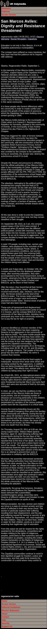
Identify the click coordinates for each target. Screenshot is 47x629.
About (4, 614)
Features (6, 11)
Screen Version (9, 15)
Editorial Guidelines (11, 607)
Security (5, 623)
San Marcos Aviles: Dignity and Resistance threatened (23, 26)
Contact (5, 617)
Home (4, 601)
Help (4, 620)
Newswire (6, 8)
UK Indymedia (18, 4)
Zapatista (32, 39)
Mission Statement (10, 610)
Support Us (7, 626)
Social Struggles (18, 39)
